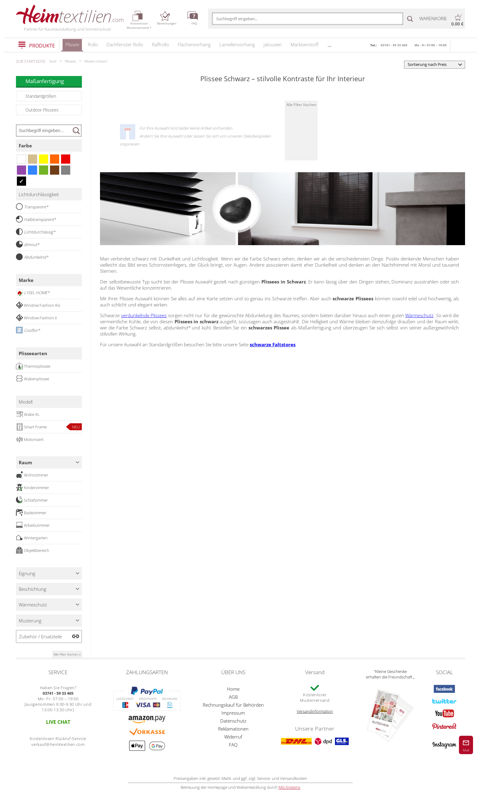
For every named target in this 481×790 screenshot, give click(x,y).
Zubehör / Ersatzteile (40, 636)
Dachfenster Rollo (124, 44)
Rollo (93, 44)
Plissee (72, 46)
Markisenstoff (304, 44)
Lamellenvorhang (237, 44)
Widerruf (233, 737)
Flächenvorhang (194, 44)
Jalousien (273, 44)
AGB (233, 697)
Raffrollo (160, 44)
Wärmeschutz (419, 315)
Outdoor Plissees (42, 110)
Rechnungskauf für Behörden (233, 705)
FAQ (233, 745)
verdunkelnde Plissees (144, 315)
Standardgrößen (40, 96)
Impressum (233, 713)
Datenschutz (233, 721)
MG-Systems (289, 787)
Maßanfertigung (53, 81)
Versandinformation (315, 711)
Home (233, 689)
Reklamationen (233, 729)
